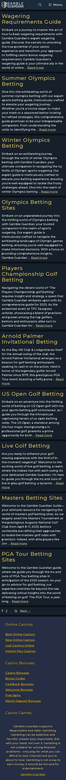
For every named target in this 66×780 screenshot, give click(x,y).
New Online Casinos (20, 640)
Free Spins (13, 695)
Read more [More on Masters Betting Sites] (19, 543)
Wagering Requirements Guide (31, 19)
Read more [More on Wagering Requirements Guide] (35, 67)
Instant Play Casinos (20, 651)
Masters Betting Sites (32, 498)
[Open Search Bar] (40, 5)
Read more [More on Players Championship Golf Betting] (44, 325)
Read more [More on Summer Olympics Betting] (47, 129)
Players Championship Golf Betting (29, 274)
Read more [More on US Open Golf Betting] (44, 435)
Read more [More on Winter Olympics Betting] (49, 191)
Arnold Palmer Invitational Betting (30, 339)
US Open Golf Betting (33, 394)
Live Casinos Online (19, 645)
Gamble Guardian (33, 774)
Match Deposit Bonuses (23, 701)
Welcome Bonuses (19, 689)
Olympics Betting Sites (27, 205)
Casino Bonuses (17, 673)
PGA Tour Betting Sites (27, 557)
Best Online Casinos (20, 634)
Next (25, 611)
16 (16, 611)
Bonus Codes (15, 678)
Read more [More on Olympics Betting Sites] (39, 257)
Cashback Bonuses (19, 684)
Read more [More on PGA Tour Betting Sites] (20, 601)
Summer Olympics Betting (28, 81)
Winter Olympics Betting (26, 143)
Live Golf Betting (26, 446)
